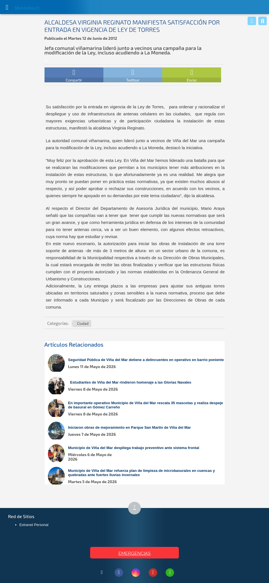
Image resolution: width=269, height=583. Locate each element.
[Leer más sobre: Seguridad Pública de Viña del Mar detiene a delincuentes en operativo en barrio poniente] (137, 363)
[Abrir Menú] (7, 7)
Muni (20, 8)
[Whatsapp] (252, 21)
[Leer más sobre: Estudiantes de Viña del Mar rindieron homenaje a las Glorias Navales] (137, 386)
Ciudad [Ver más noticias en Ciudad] (82, 323)
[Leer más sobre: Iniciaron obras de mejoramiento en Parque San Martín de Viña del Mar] (137, 431)
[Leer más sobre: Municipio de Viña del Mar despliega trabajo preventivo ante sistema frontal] (137, 453)
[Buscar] (262, 21)
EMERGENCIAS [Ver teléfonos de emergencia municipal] (134, 553)
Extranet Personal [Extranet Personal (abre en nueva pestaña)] (33, 525)
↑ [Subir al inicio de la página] (137, 508)
